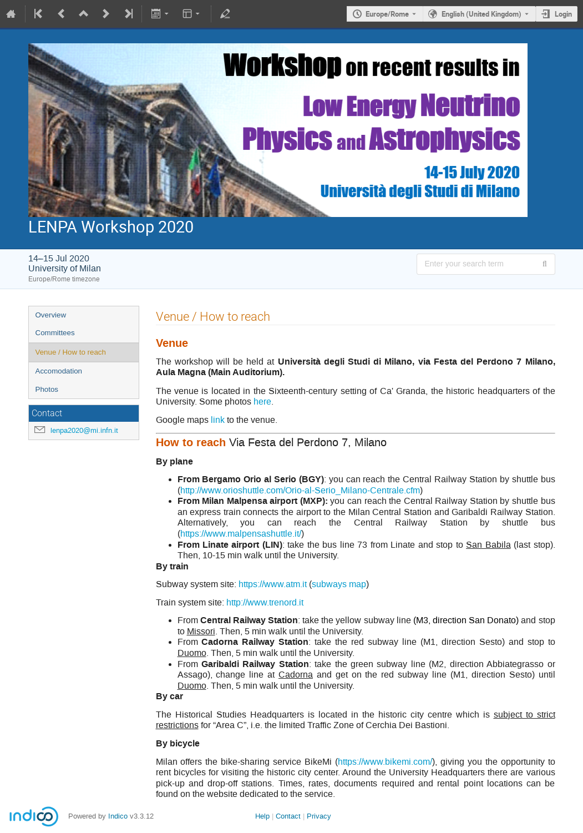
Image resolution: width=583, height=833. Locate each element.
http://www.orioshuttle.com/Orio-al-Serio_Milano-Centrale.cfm (300, 490)
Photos (47, 389)
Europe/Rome (387, 14)
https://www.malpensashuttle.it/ (240, 533)
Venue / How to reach (71, 352)
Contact (288, 816)
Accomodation (59, 371)
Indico (118, 816)
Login (563, 14)
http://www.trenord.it (264, 602)
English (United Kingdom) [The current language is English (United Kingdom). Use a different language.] (481, 14)
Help (262, 816)
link (218, 420)
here (262, 401)
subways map (339, 584)
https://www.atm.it (273, 584)
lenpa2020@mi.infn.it (84, 430)
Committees (55, 333)
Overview (51, 315)
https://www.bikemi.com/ (385, 762)
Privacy (319, 816)
